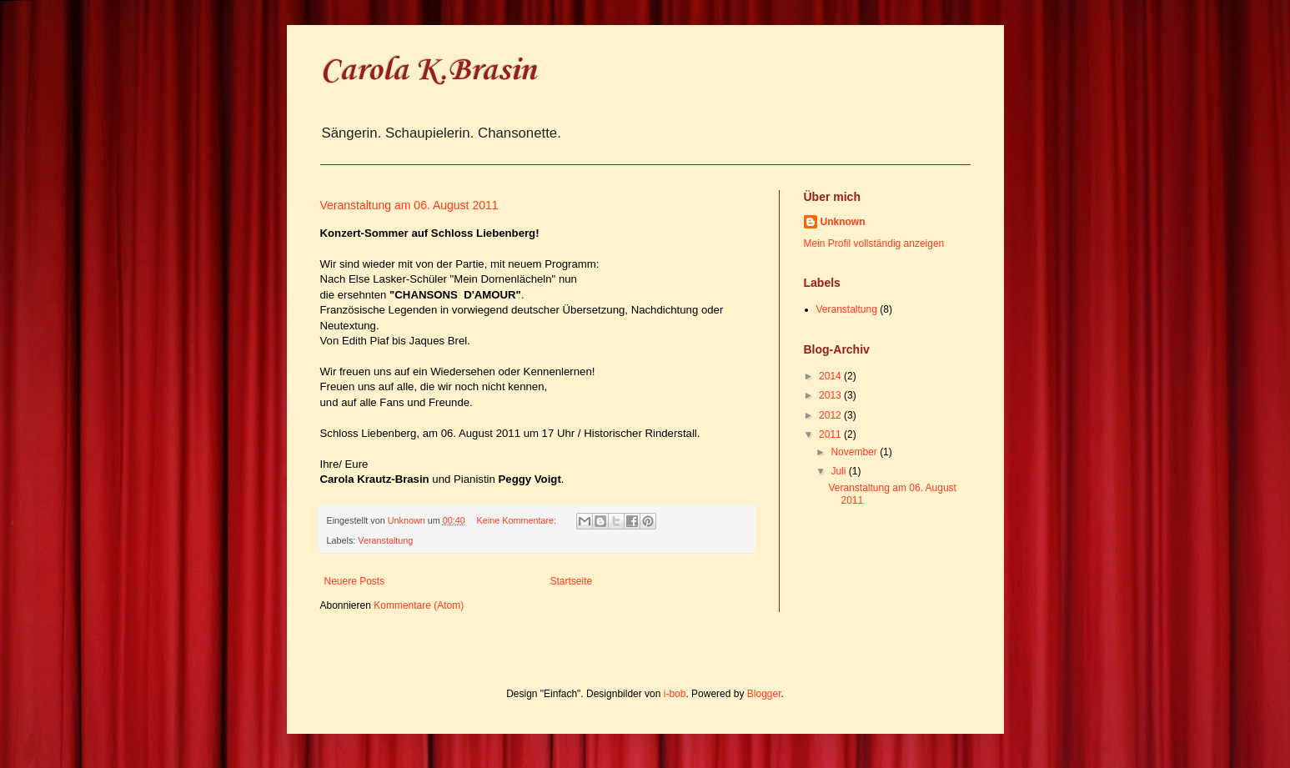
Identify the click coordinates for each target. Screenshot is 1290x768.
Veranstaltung (385, 540)
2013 (831, 395)
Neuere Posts (354, 581)
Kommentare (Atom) (419, 605)
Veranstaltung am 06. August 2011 (409, 205)
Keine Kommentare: (518, 520)
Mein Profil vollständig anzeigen (874, 243)
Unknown (843, 222)
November (855, 452)
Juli (839, 471)
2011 (831, 434)
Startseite (571, 581)
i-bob (675, 694)
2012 (831, 415)
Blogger (764, 694)
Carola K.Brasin (428, 71)
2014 (831, 376)
